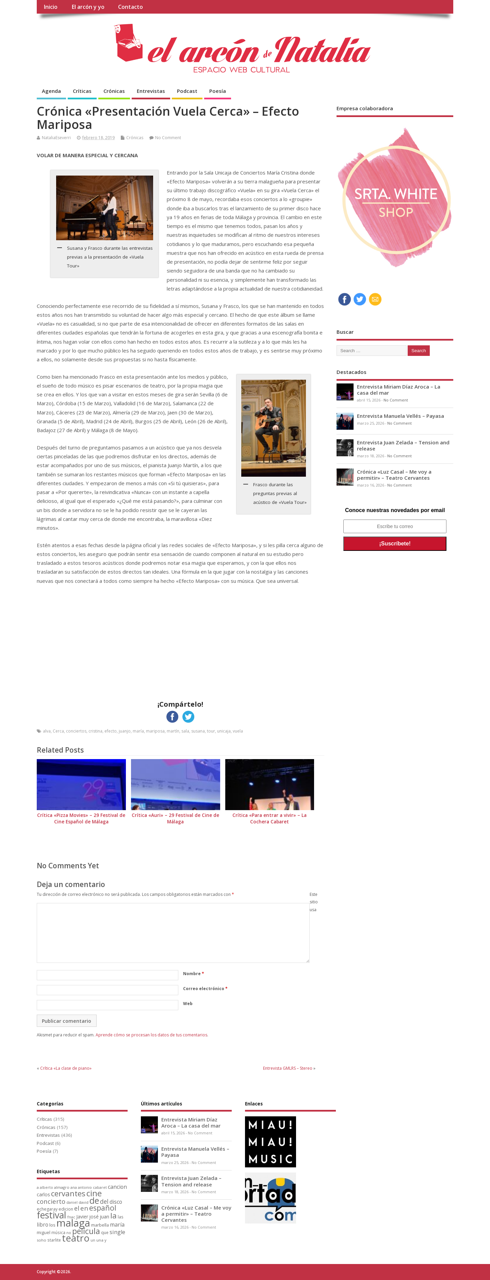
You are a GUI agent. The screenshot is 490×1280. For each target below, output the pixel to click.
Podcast (187, 90)
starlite (54, 1240)
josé (94, 1216)
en (84, 1208)
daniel (72, 1202)
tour (211, 731)
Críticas (82, 90)
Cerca (58, 731)
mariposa (155, 731)
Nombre (193, 974)
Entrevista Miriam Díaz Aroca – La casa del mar (398, 389)
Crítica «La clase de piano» (66, 1068)
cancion (117, 1187)
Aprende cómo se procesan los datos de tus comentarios (151, 1035)
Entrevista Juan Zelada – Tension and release (403, 445)
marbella (100, 1225)
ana (73, 1187)
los (52, 1225)
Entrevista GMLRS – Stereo (287, 1068)
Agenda (51, 90)
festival (51, 1215)
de (94, 1200)
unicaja (224, 731)
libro (42, 1224)
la (113, 1215)
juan (104, 1216)
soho (41, 1240)
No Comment (168, 138)
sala (185, 731)
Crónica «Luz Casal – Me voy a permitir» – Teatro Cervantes (394, 474)
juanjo (125, 731)
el (76, 1208)
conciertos (76, 731)
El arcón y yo (87, 7)
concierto (51, 1201)
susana (198, 731)
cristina (95, 731)
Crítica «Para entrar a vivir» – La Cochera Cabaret (269, 818)
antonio (85, 1187)
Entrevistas (151, 90)
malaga (73, 1223)
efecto (110, 731)
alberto (46, 1187)
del (104, 1201)
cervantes (68, 1193)
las (120, 1217)
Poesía (217, 90)
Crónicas (114, 90)
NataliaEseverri (56, 138)
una (99, 1240)
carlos (43, 1194)
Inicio (51, 7)
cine (94, 1193)
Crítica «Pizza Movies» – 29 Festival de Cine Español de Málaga (81, 818)
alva (47, 731)
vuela (238, 731)
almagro (61, 1187)
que (105, 1232)
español (102, 1208)
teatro (75, 1238)
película (86, 1231)
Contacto (130, 7)
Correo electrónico (205, 988)
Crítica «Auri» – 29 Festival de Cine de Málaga (175, 818)
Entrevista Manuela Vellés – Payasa (400, 415)
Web (188, 1003)
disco (116, 1201)
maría (138, 731)
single (117, 1232)
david (83, 1202)
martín (173, 731)
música (58, 1232)
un (93, 1240)
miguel (43, 1232)
